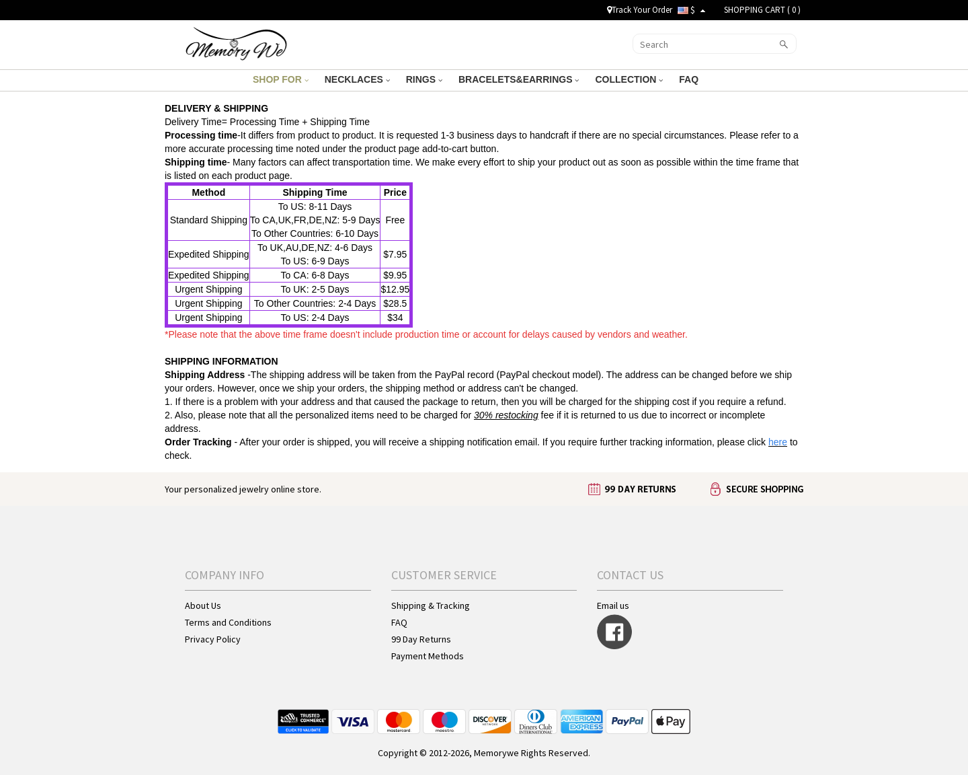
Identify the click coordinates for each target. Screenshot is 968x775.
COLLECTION (629, 79)
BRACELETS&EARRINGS (518, 79)
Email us (613, 605)
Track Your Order (639, 9)
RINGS (424, 79)
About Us (203, 605)
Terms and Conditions (228, 622)
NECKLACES (357, 79)
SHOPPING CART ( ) (762, 9)
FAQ (690, 79)
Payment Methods (427, 656)
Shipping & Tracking (430, 605)
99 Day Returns (421, 639)
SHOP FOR (281, 79)
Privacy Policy (213, 639)
